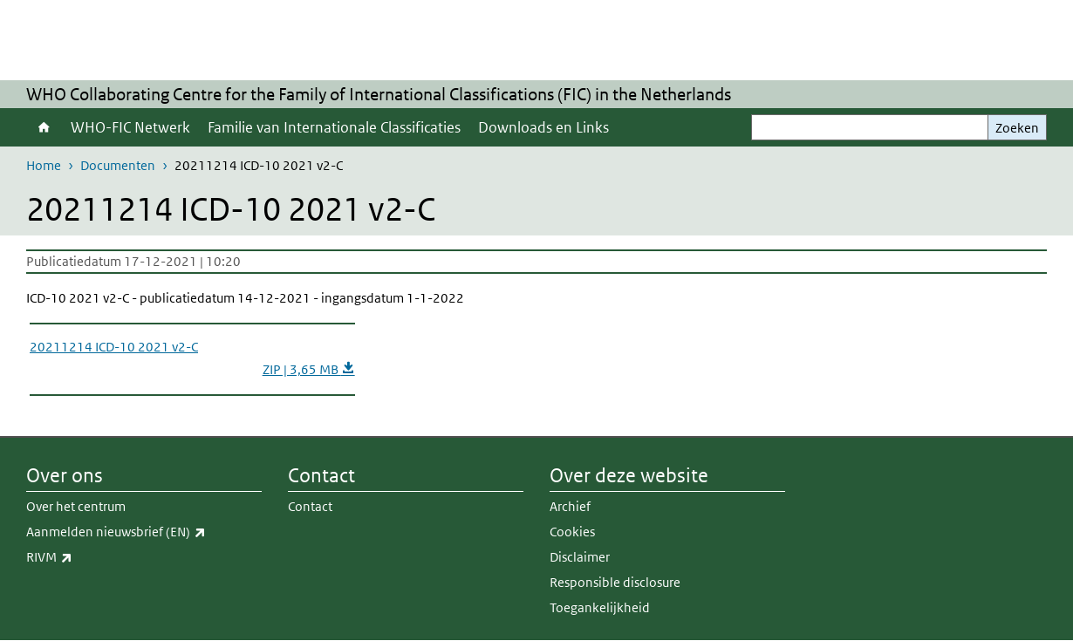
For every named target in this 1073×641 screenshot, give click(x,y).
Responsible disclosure (615, 582)
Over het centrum (76, 506)
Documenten (117, 165)
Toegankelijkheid (600, 607)
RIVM (87, 557)
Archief (570, 506)
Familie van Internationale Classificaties (334, 127)
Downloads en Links (543, 127)
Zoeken (1017, 127)
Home (44, 127)
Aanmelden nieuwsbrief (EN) (144, 532)
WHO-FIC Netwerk (130, 127)
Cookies (572, 531)
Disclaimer (580, 557)
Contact (310, 506)
